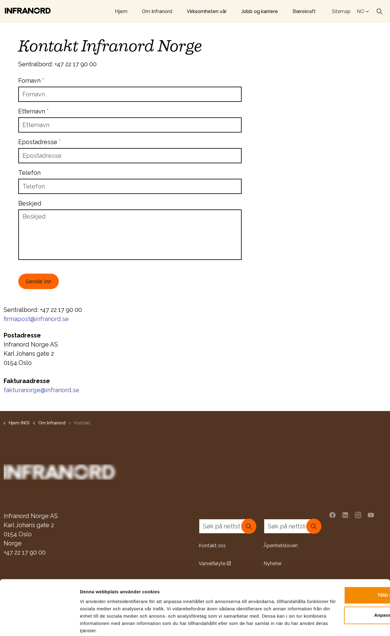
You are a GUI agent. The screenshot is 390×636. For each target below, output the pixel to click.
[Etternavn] (130, 125)
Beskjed (29, 203)
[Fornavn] (130, 94)
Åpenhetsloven (281, 545)
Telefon (29, 172)
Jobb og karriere (259, 11)
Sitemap (341, 11)
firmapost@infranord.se (36, 319)
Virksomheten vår (207, 11)
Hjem (121, 11)
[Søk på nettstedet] (227, 526)
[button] (248, 526)
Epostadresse (39, 142)
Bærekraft (304, 11)
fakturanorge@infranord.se (41, 390)
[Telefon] (130, 186)
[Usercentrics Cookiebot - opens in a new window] (39, 624)
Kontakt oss (212, 545)
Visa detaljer (93, 624)
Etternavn (33, 111)
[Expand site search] (379, 11)
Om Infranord (157, 11)
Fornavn (31, 80)
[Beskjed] (130, 234)
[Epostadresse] (130, 155)
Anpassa (339, 584)
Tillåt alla (339, 564)
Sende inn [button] (38, 281)
